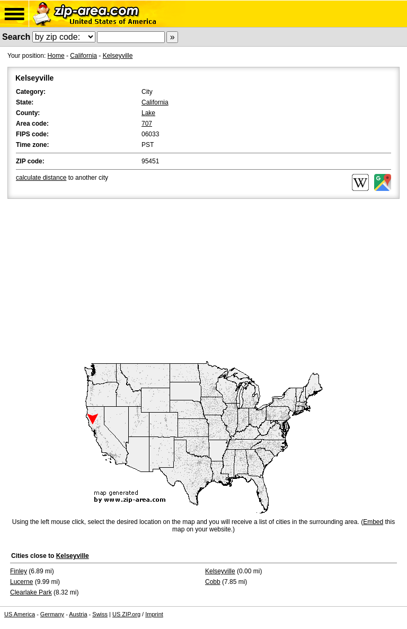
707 (146, 123)
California (83, 55)
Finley (18, 571)
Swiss (100, 614)
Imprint (154, 614)
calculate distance (41, 177)
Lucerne (21, 582)
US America (19, 614)
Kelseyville (118, 55)
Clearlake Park (31, 592)
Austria (78, 614)
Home (56, 55)
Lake (148, 113)
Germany (52, 614)
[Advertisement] (203, 280)
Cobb (212, 582)
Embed (373, 522)
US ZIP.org (126, 614)
